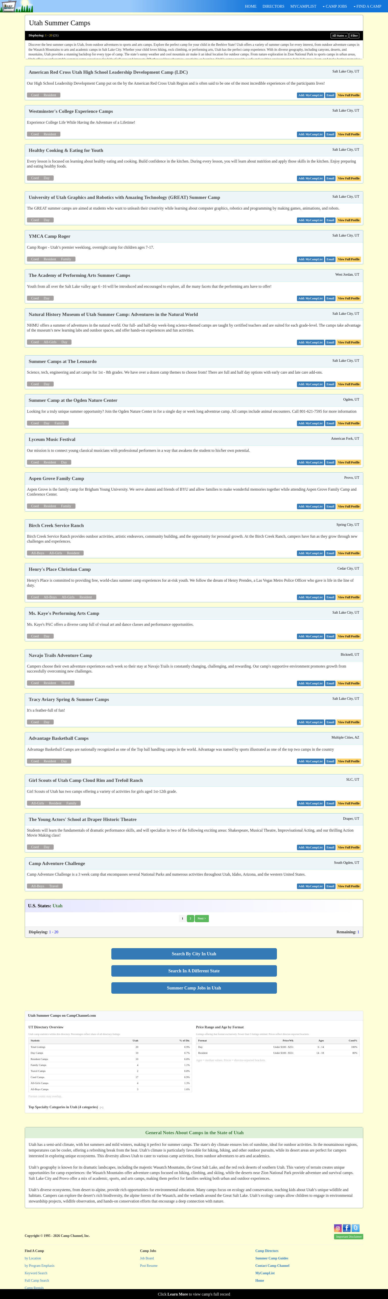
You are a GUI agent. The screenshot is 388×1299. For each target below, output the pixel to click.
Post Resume (149, 1266)
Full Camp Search (37, 1280)
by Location (33, 1258)
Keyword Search (36, 1273)
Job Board (147, 1258)
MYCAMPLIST (303, 6)
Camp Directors (266, 1251)
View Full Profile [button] (349, 95)
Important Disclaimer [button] (349, 1236)
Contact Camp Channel (272, 1266)
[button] (330, 95)
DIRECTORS (274, 6)
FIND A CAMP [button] (367, 6)
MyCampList (265, 1273)
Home (259, 1280)
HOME (251, 6)
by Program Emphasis (39, 1266)
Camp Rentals (34, 1288)
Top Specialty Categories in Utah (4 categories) (65, 1107)
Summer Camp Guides (271, 1258)
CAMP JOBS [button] (335, 6)
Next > (202, 918)
